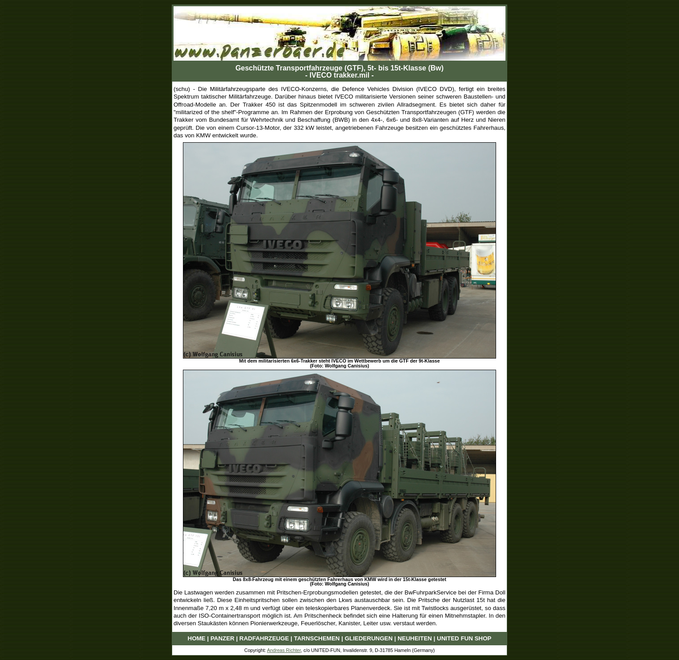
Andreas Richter (284, 650)
